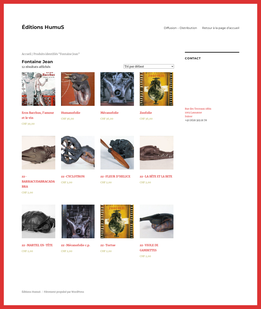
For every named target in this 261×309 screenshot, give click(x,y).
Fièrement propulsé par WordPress (64, 291)
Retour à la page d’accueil (220, 28)
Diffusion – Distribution (180, 28)
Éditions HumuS (43, 27)
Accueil (26, 54)
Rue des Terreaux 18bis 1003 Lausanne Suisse (198, 112)
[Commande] (149, 66)
